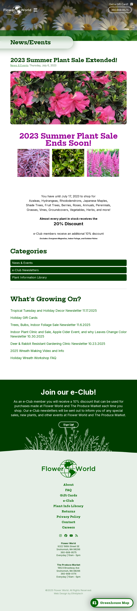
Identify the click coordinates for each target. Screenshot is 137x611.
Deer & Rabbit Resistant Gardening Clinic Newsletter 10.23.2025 (57, 344)
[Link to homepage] (17, 10)
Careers (68, 527)
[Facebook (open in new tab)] (66, 536)
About (68, 484)
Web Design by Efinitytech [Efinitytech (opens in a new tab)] (68, 593)
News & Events (19, 65)
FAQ (68, 490)
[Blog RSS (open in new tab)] (76, 536)
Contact (68, 522)
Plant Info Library (68, 506)
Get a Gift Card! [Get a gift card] (121, 4)
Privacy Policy (68, 516)
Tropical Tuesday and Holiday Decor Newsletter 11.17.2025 (53, 310)
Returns (68, 511)
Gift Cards (68, 495)
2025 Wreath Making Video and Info (37, 351)
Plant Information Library (29, 277)
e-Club (68, 500)
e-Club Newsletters (25, 270)
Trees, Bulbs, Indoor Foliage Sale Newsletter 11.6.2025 (50, 325)
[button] (35, 10)
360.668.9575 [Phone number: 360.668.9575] (120, 10)
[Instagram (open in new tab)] (61, 536)
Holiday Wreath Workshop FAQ (33, 358)
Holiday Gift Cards (23, 318)
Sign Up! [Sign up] (68, 424)
